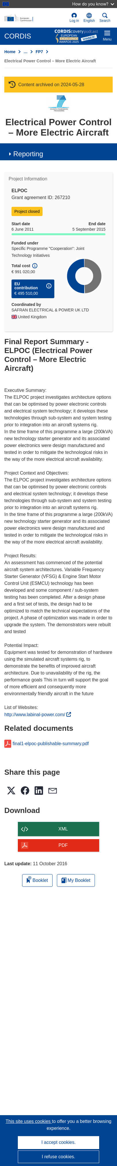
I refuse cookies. (58, 1156)
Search (104, 18)
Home (10, 51)
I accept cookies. (58, 1142)
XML (63, 828)
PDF (63, 845)
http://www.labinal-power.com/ (37, 714)
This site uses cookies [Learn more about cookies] (29, 1121)
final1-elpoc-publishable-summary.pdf (51, 743)
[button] (89, 17)
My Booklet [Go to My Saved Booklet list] (76, 880)
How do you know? (93, 3)
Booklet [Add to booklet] (37, 879)
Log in (74, 18)
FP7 (39, 51)
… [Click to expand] (26, 51)
